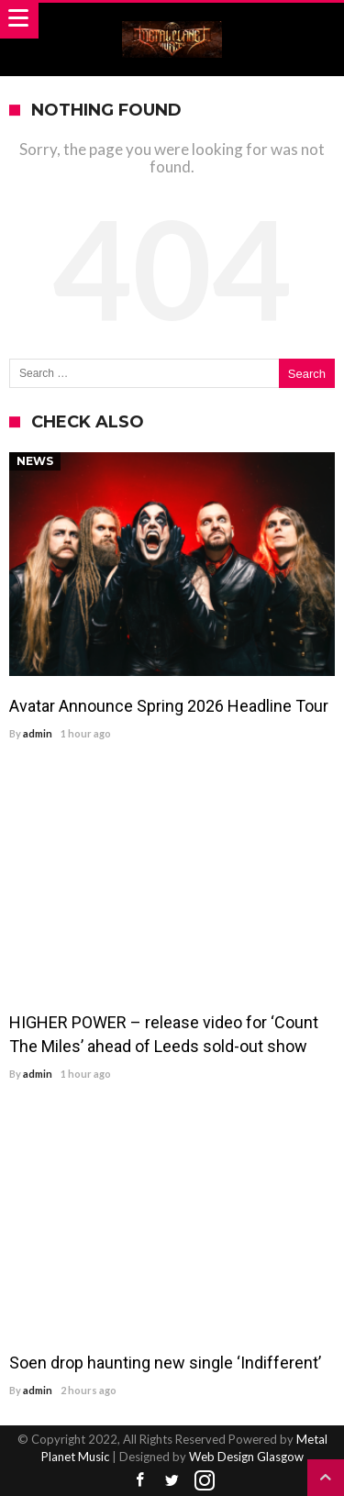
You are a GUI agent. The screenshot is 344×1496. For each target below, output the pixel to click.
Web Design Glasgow (246, 1456)
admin (37, 733)
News (35, 461)
